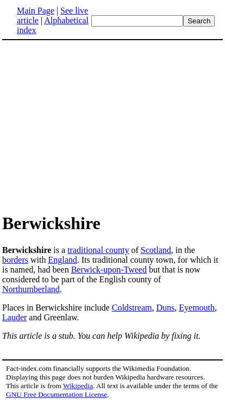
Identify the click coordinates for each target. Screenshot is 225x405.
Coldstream (132, 307)
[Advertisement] (112, 126)
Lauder (14, 317)
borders (15, 259)
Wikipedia (78, 386)
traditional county (98, 250)
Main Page (35, 10)
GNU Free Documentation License (56, 394)
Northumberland (31, 289)
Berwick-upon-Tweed (109, 269)
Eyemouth (197, 307)
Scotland (156, 250)
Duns (165, 307)
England (62, 259)
